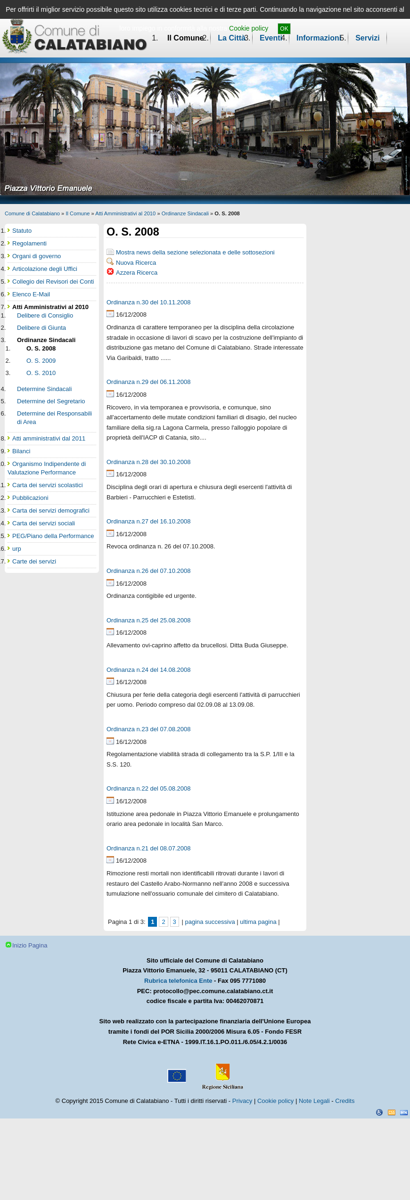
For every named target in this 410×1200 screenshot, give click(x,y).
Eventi (271, 38)
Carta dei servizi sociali (43, 523)
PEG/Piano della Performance (53, 535)
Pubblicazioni (30, 497)
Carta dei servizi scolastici (47, 485)
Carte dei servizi (34, 561)
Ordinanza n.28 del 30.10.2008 (149, 461)
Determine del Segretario (51, 401)
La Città (232, 38)
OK (284, 28)
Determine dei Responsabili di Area (54, 417)
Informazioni (318, 38)
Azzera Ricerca (136, 272)
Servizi (367, 38)
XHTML (404, 1112)
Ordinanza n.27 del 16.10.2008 (149, 521)
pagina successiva (210, 921)
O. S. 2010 (41, 372)
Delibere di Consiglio (45, 315)
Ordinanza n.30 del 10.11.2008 (149, 302)
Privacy (242, 1100)
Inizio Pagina (29, 945)
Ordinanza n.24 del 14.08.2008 (149, 669)
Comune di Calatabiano (32, 213)
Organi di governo (36, 256)
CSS (391, 1112)
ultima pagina (258, 921)
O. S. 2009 (41, 360)
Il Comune (185, 38)
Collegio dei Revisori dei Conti (53, 281)
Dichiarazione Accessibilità (379, 1112)
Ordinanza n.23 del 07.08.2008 (149, 729)
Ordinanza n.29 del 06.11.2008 (149, 381)
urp (16, 548)
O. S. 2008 (41, 348)
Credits (344, 1100)
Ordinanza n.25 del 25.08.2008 (149, 620)
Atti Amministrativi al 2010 (125, 213)
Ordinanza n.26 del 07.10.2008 (149, 570)
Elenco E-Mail (31, 294)
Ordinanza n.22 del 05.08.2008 (149, 788)
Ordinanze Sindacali (185, 213)
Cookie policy (248, 28)
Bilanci (21, 451)
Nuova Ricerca (136, 262)
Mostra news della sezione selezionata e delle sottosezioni (195, 252)
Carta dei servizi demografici (51, 510)
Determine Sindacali (44, 388)
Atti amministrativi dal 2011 (48, 438)
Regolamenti (29, 243)
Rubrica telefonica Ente (178, 980)
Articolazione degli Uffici (44, 268)
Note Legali (314, 1100)
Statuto (22, 230)
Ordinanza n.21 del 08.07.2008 (149, 848)
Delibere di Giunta (41, 327)
